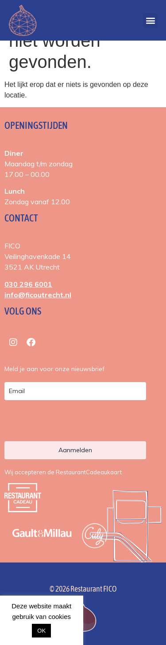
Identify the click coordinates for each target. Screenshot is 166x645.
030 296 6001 (28, 284)
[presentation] (56, 422)
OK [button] (41, 630)
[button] (150, 20)
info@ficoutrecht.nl (37, 294)
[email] (75, 391)
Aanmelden (75, 450)
